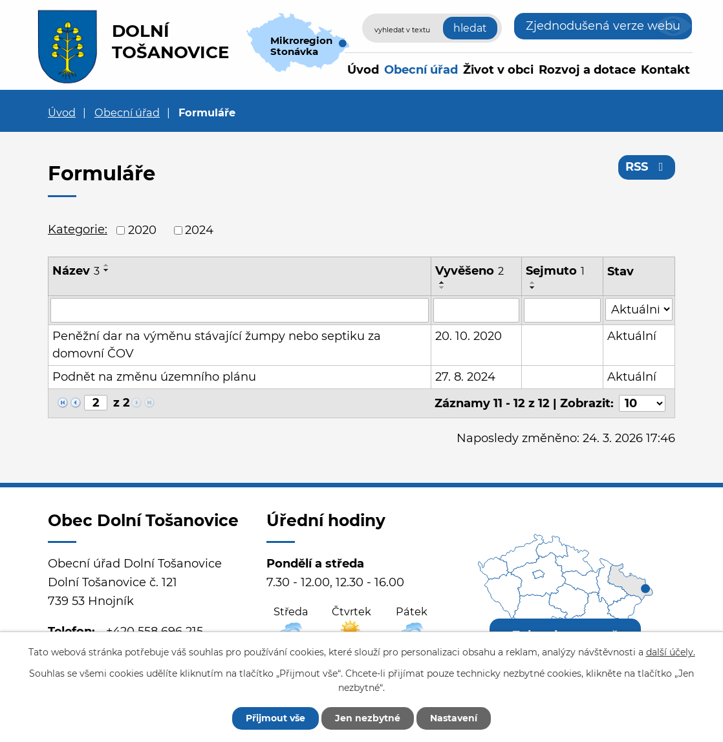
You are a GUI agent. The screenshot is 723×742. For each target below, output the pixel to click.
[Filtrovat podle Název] (239, 310)
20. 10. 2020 (468, 336)
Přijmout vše (275, 718)
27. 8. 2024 (465, 377)
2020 (142, 230)
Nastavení (453, 718)
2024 (199, 230)
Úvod (363, 70)
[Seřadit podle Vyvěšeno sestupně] (442, 287)
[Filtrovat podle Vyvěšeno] (476, 310)
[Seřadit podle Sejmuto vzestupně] (533, 282)
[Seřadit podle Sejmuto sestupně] (533, 287)
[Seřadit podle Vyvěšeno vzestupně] (442, 282)
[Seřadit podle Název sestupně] (107, 270)
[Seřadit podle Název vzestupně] (107, 265)
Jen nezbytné (367, 718)
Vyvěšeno (469, 271)
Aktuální (631, 336)
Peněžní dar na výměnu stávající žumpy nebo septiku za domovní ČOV (216, 345)
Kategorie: (77, 229)
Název (76, 271)
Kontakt (665, 70)
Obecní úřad (421, 70)
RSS (647, 167)
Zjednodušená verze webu (603, 26)
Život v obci (498, 70)
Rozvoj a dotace (587, 70)
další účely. (670, 652)
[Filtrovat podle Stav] (639, 309)
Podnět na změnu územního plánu (154, 377)
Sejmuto (555, 271)
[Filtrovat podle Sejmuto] (562, 310)
